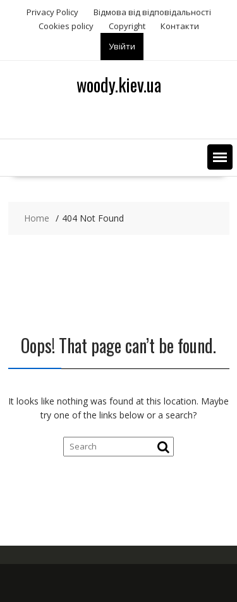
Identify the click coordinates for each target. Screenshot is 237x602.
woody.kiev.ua (118, 84)
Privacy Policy (52, 12)
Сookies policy (66, 26)
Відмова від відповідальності (152, 12)
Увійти (122, 46)
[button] (220, 157)
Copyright (127, 26)
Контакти (180, 26)
